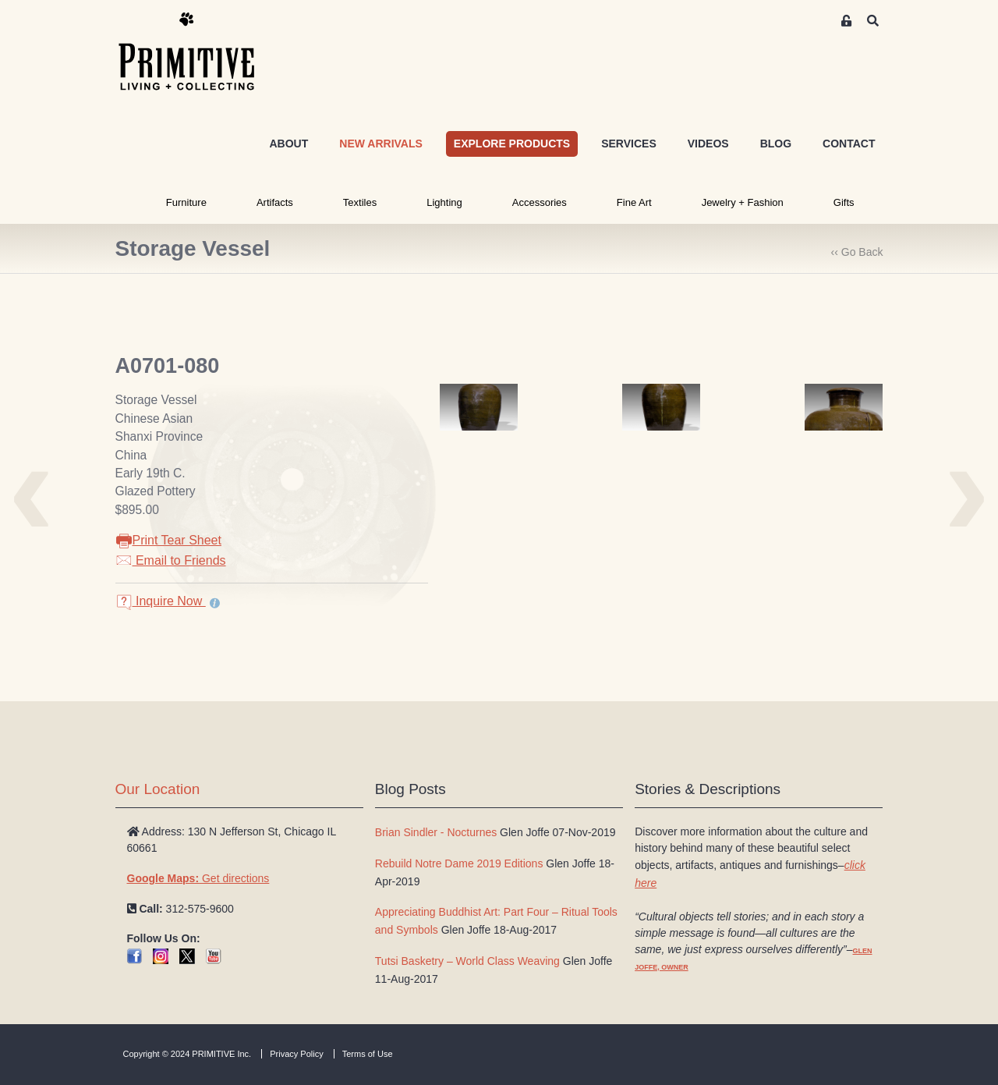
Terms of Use (367, 1053)
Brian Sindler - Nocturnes (436, 832)
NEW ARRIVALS (381, 143)
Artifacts (275, 202)
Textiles (360, 202)
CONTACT (849, 143)
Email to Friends (170, 560)
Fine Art (634, 202)
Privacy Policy (296, 1053)
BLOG (775, 143)
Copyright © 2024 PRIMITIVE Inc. (187, 1053)
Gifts (844, 202)
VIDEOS (708, 143)
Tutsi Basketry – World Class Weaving (467, 961)
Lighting (444, 202)
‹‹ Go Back (857, 252)
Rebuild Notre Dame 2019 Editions (459, 863)
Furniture (186, 202)
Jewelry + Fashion (743, 202)
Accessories (539, 202)
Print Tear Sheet (168, 540)
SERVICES (628, 143)
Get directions (198, 878)
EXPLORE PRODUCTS (512, 143)
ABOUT (288, 143)
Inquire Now (160, 601)
